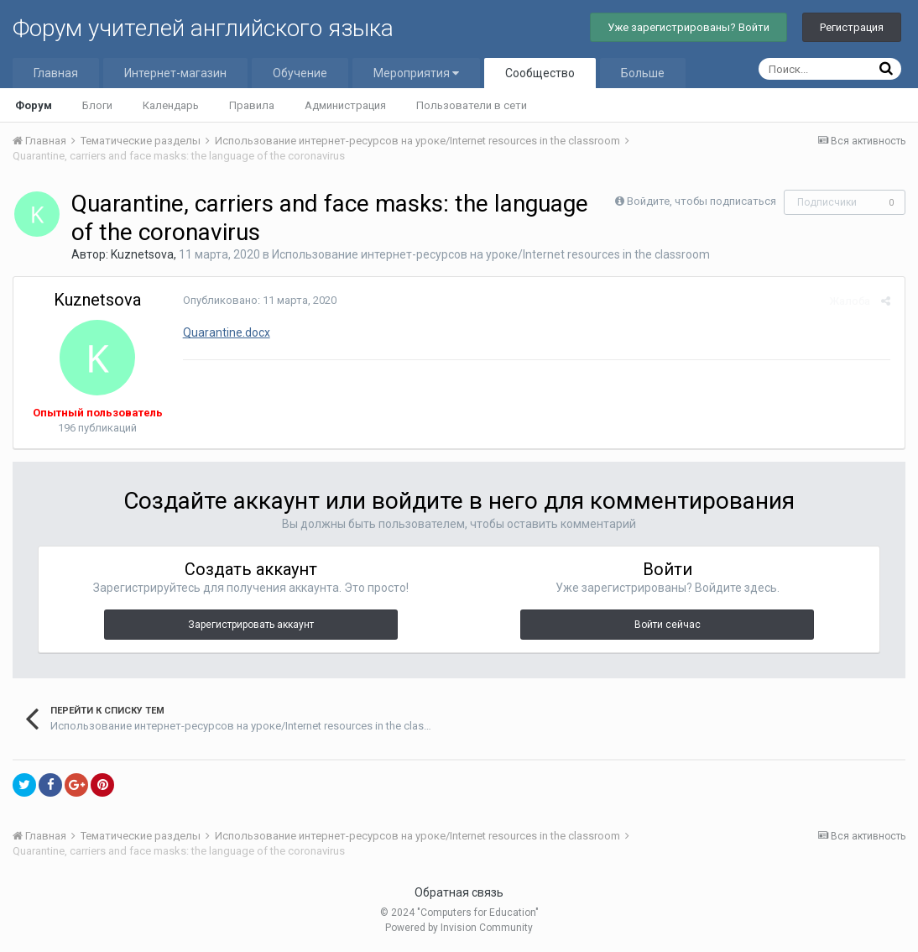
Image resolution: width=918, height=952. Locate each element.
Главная (56, 73)
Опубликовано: (258, 300)
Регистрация (852, 27)
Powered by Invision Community (459, 928)
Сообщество (540, 73)
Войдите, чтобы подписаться (701, 201)
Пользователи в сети (471, 105)
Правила (251, 105)
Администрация (345, 105)
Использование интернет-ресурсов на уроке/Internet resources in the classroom (491, 254)
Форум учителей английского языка (203, 28)
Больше (643, 73)
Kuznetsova (142, 254)
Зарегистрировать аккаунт (251, 624)
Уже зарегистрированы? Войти (688, 27)
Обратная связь (459, 892)
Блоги (97, 105)
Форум (33, 105)
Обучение (300, 73)
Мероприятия (416, 73)
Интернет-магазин (175, 73)
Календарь (171, 105)
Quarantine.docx (225, 332)
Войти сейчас (667, 624)
